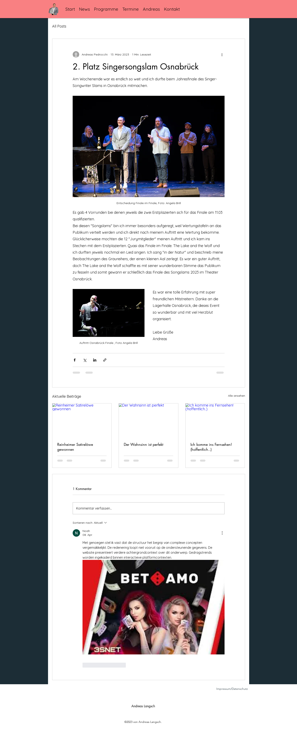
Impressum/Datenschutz (232, 689)
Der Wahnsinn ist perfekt (143, 444)
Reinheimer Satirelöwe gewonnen (75, 447)
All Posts (59, 26)
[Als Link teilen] (105, 360)
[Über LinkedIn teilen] (95, 360)
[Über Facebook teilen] (75, 360)
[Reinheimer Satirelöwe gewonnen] (82, 420)
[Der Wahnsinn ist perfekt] (148, 420)
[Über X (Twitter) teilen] (85, 360)
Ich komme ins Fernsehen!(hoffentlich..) (211, 447)
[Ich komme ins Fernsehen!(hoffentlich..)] (215, 420)
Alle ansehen (236, 396)
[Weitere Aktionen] (222, 54)
